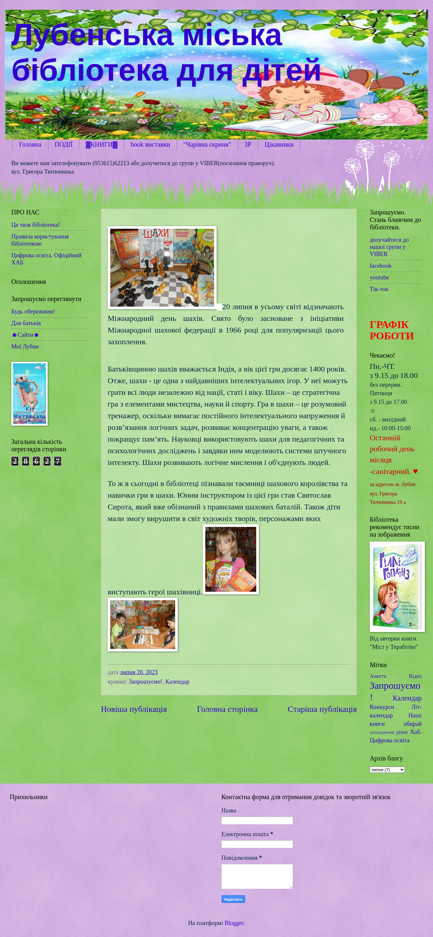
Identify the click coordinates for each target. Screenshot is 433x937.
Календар (177, 681)
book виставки (150, 144)
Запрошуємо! (145, 681)
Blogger (233, 923)
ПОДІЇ (64, 144)
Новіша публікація (134, 709)
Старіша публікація (322, 709)
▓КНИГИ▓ (101, 144)
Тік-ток (379, 289)
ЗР (248, 144)
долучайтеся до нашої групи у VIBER (389, 247)
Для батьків (26, 323)
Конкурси (382, 707)
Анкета (378, 676)
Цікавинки (279, 144)
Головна (30, 144)
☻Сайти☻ (25, 335)
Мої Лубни (25, 346)
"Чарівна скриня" (207, 144)
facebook (380, 265)
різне (402, 732)
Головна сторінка (227, 709)
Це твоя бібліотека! (35, 225)
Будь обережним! (33, 311)
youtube (379, 277)
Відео (415, 676)
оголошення (382, 732)
